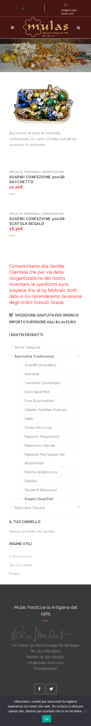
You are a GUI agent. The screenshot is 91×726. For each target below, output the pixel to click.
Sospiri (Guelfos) (53, 172)
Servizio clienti (20, 565)
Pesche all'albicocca (41, 472)
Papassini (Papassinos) (42, 436)
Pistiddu (31, 481)
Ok (47, 719)
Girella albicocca (38, 428)
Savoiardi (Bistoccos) (41, 490)
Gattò (29, 419)
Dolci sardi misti (37, 392)
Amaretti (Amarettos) (40, 365)
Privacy (14, 574)
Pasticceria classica (30, 508)
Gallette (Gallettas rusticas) (46, 410)
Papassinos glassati (40, 445)
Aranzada (32, 374)
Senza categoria (27, 347)
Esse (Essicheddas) (39, 401)
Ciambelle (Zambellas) (42, 383)
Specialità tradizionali (25, 172)
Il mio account (20, 556)
